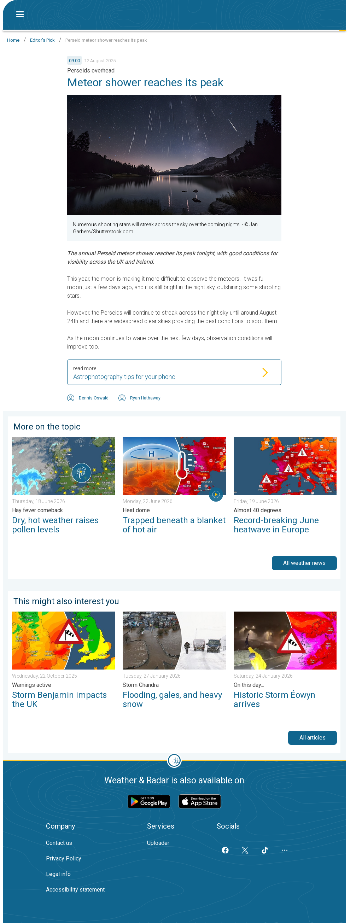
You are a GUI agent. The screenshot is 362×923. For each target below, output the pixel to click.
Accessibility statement (75, 889)
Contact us (59, 843)
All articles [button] (312, 737)
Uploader (158, 843)
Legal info (58, 874)
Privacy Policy (63, 858)
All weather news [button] (304, 563)
